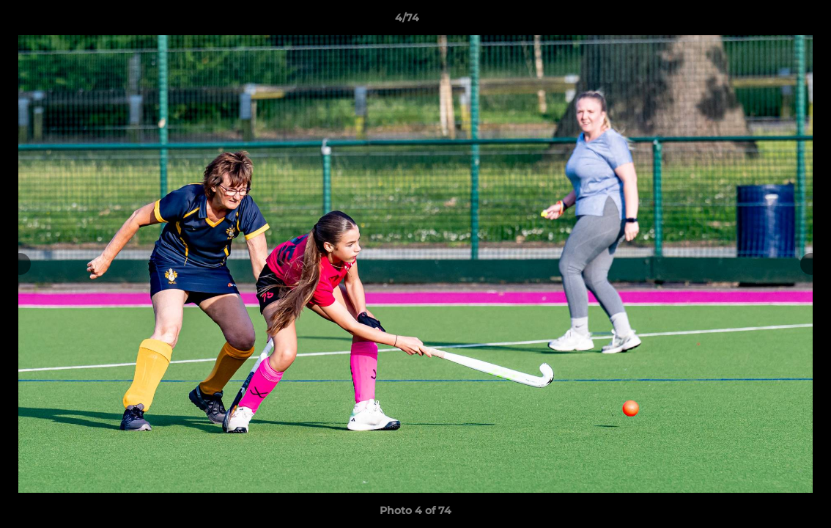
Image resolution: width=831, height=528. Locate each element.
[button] (769, 21)
